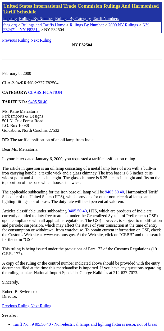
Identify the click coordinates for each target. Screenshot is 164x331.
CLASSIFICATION (45, 92)
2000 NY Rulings (123, 25)
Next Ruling (41, 40)
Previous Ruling (16, 40)
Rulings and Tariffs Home (43, 25)
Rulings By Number (36, 18)
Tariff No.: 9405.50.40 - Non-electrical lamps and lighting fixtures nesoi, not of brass (85, 324)
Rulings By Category (73, 18)
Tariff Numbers (106, 18)
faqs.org (10, 18)
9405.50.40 (37, 102)
